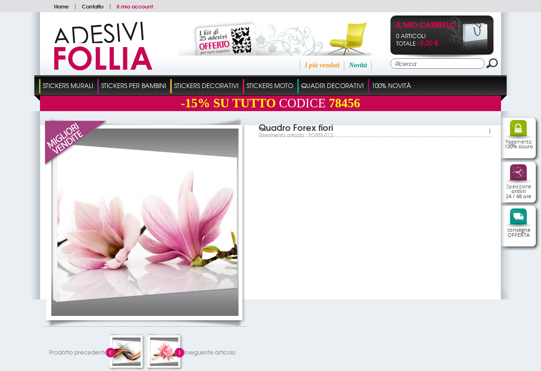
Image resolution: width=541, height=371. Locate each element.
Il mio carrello (426, 25)
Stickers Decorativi (206, 85)
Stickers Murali (68, 85)
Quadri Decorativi (332, 85)
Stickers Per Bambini (133, 85)
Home (61, 6)
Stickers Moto (270, 85)
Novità (358, 65)
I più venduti (322, 65)
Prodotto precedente (78, 352)
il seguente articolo (210, 352)
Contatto (92, 6)
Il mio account (135, 6)
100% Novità (391, 85)
